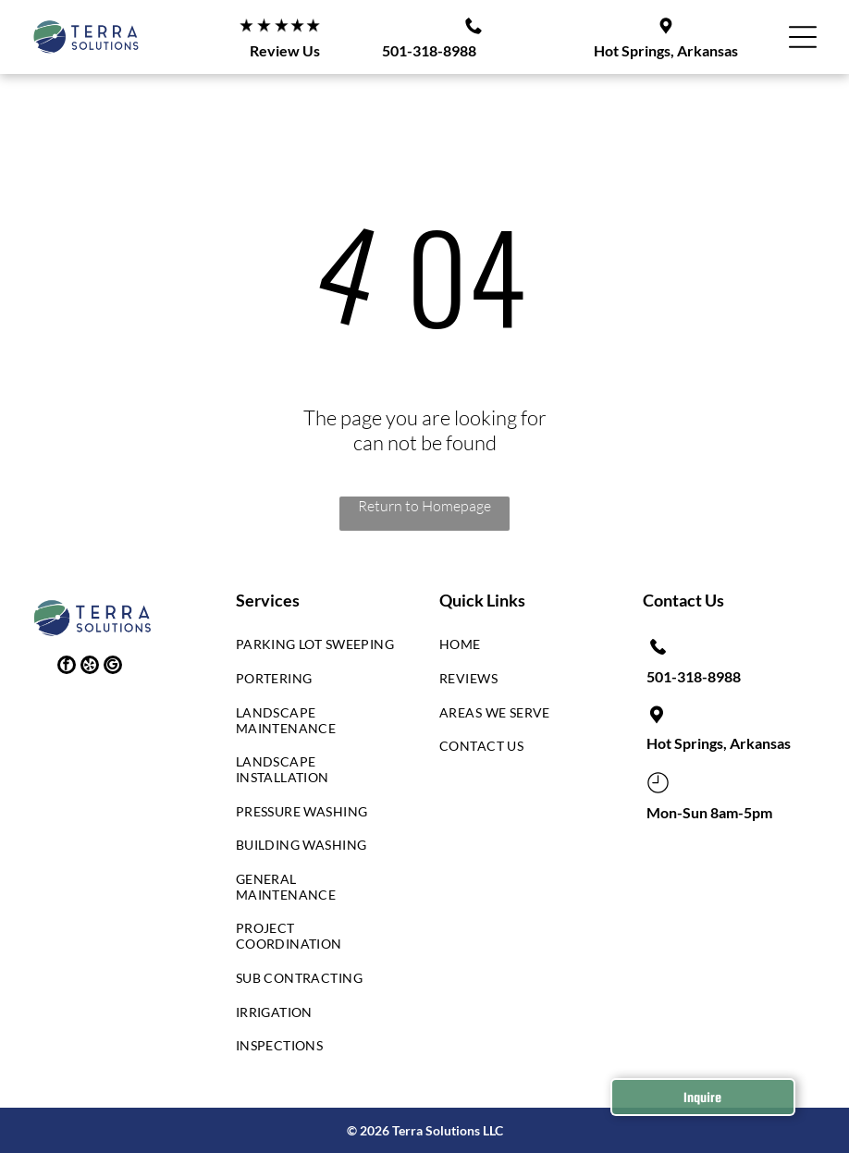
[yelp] (89, 667)
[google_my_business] (113, 667)
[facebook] (66, 667)
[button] (803, 37)
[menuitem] (316, 649)
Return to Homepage (424, 506)
